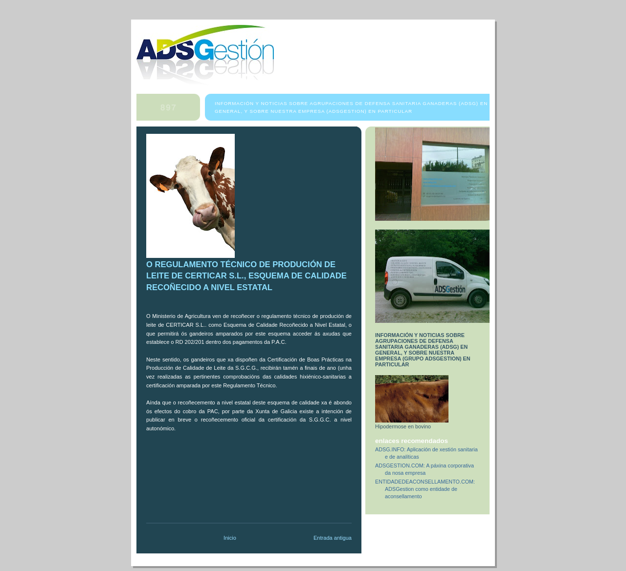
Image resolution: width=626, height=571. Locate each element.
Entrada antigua (332, 538)
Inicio (230, 538)
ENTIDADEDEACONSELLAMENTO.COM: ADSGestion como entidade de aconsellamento (425, 489)
